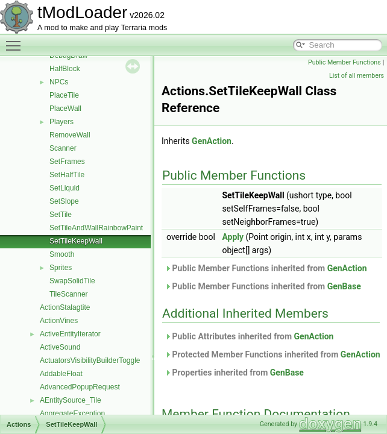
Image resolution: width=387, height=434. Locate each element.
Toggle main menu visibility (16, 40)
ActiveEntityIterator (70, 334)
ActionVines (59, 320)
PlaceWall (65, 108)
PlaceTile (64, 95)
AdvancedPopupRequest (80, 387)
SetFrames (67, 161)
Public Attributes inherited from (249, 336)
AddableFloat (61, 374)
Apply (233, 237)
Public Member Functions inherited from (266, 268)
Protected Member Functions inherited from (272, 354)
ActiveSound (60, 347)
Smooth (61, 254)
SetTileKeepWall (75, 241)
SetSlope (64, 201)
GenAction (211, 141)
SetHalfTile (66, 175)
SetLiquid (64, 188)
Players (61, 122)
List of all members (356, 76)
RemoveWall (69, 135)
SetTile (60, 214)
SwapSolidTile (72, 281)
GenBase (344, 286)
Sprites (60, 267)
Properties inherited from (234, 372)
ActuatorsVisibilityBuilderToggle (90, 360)
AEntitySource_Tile (70, 400)
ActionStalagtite (65, 307)
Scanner (63, 148)
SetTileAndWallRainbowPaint (96, 228)
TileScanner (68, 294)
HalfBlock (64, 68)
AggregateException (72, 413)
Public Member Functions (344, 62)
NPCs (58, 82)
